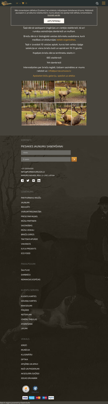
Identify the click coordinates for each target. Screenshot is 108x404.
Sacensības (26, 225)
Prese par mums (29, 216)
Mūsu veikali (27, 230)
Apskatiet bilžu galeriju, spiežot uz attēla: (54, 75)
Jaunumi (25, 202)
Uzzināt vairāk (53, 15)
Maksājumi (26, 305)
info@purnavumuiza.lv (59, 70)
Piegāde (25, 310)
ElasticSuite (25, 403)
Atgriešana (26, 324)
